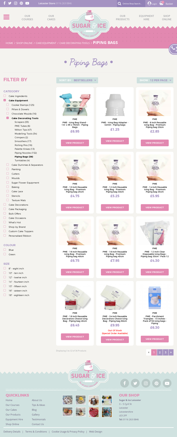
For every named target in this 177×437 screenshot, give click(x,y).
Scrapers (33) (22, 122)
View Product (75, 142)
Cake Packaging (17, 209)
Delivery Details (12, 431)
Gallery (36, 414)
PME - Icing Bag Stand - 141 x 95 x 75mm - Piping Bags (75, 124)
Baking (15, 187)
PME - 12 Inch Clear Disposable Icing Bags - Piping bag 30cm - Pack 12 (155, 254)
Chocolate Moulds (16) (24, 113)
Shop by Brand (17, 227)
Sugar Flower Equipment (25, 182)
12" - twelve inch (18, 277)
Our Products (13, 414)
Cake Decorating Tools (25, 118)
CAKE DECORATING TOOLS (74, 43)
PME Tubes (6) (22, 126)
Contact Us (38, 424)
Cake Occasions (17, 218)
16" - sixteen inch (18, 290)
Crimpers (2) (21, 137)
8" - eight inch (16, 268)
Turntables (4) (22, 160)
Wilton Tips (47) (23, 129)
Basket (166, 3)
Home (9, 400)
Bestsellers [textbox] (83, 80)
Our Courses (12, 405)
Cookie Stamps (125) (23, 105)
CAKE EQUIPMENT (46, 43)
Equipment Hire (14, 419)
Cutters (15, 173)
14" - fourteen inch (19, 281)
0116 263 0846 (64, 3)
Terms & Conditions (36, 431)
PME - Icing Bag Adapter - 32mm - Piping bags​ (114, 123)
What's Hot (15, 222)
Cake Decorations (18, 204)
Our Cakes (11, 409)
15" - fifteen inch (18, 286)
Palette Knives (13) (25, 149)
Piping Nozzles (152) (26, 152)
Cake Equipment (18, 100)
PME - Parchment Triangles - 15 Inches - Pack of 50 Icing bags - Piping (155, 320)
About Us (37, 400)
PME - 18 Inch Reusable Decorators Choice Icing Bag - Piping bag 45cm (75, 318)
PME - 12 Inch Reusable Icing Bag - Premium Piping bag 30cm (115, 189)
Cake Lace (17, 191)
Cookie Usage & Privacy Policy (68, 431)
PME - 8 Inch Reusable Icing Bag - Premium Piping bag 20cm (154, 124)
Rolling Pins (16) (23, 145)
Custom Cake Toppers (21, 231)
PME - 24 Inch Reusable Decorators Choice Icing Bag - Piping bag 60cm (114, 318)
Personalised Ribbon (20, 235)
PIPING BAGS (105, 42)
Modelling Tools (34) (26, 133)
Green (12, 254)
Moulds (15, 178)
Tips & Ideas (38, 405)
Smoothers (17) (23, 141)
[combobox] (77, 80)
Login (152, 3)
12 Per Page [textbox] (159, 80)
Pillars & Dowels (20, 109)
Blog (34, 409)
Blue (11, 250)
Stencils (16, 196)
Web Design (95, 431)
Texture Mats (19, 200)
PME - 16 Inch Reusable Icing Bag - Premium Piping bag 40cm (75, 254)
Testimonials (39, 419)
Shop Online (12, 424)
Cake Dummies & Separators (27, 165)
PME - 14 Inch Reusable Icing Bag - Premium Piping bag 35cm (155, 189)
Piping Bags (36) (24, 156)
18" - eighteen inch (19, 295)
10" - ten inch (16, 273)
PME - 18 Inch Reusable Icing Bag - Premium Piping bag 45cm (115, 254)
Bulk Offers (15, 213)
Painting (16, 169)
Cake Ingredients (18, 96)
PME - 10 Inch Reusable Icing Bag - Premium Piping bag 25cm (75, 189)
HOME (10, 43)
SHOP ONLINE (24, 43)
